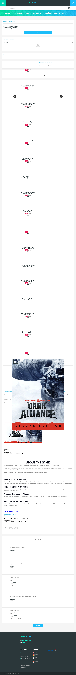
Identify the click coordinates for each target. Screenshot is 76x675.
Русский (35, 654)
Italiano (35, 658)
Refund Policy (23, 667)
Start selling (38, 32)
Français (35, 657)
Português (35, 661)
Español (35, 655)
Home (23, 652)
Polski (34, 660)
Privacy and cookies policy (25, 665)
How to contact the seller (25, 658)
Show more (38, 625)
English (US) (36, 652)
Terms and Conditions (25, 663)
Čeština (35, 663)
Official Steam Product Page (11, 511)
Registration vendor (25, 660)
